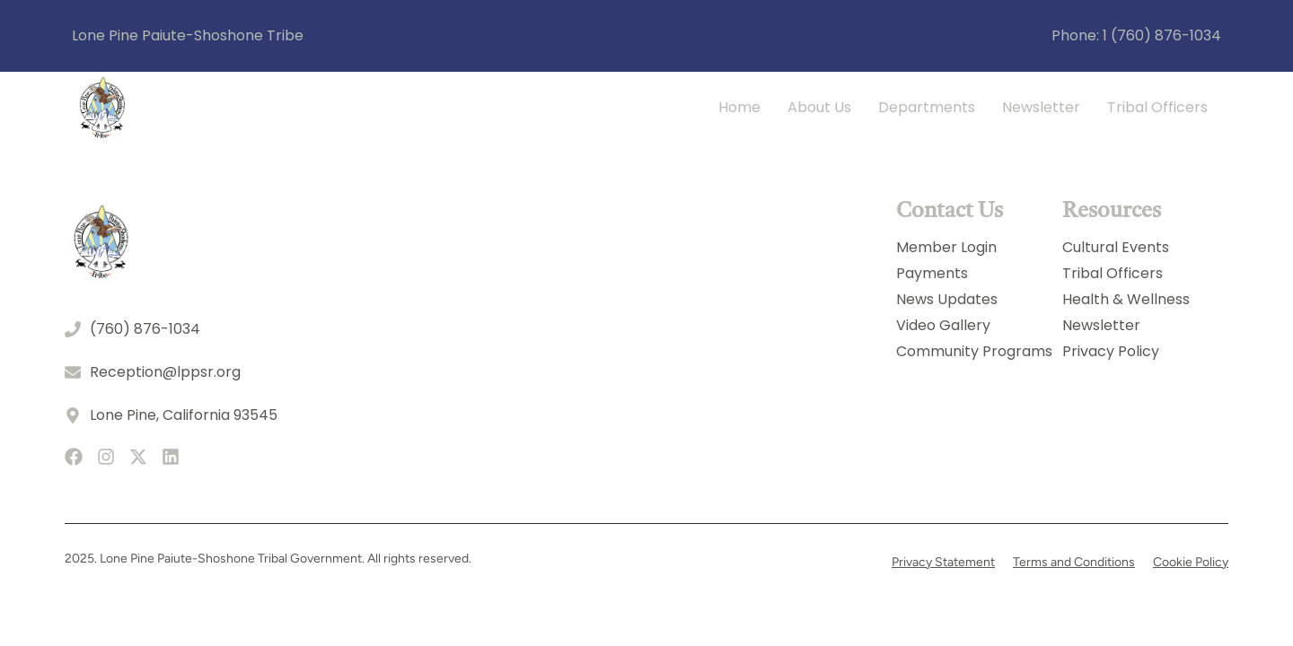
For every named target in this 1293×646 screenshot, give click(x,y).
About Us (819, 107)
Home (739, 107)
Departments (926, 107)
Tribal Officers (1157, 107)
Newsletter (1041, 107)
